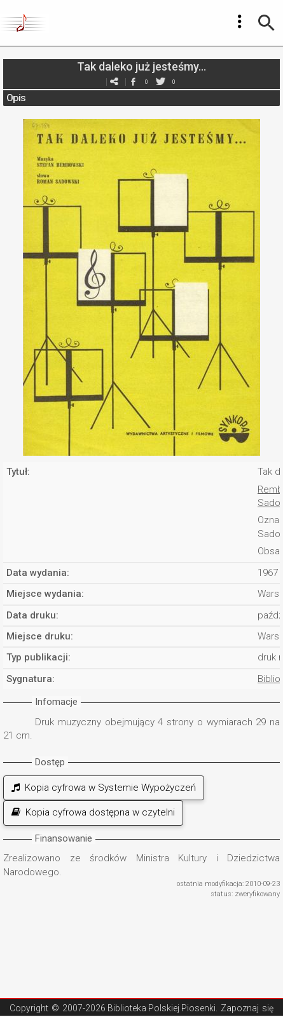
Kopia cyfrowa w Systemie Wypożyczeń (103, 787)
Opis (15, 98)
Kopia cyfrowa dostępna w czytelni (93, 812)
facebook (133, 81)
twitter (161, 81)
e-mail (114, 81)
